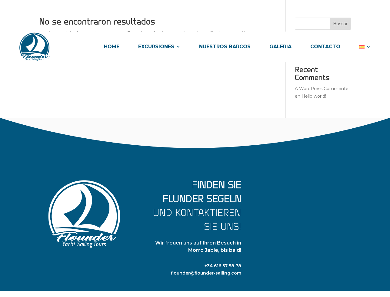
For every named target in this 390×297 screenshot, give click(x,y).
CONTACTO (325, 46)
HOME (111, 46)
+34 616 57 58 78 (223, 265)
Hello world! (314, 96)
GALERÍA (280, 46)
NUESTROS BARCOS (225, 46)
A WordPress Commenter (322, 88)
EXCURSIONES (156, 46)
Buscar (340, 23)
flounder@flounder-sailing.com (206, 273)
